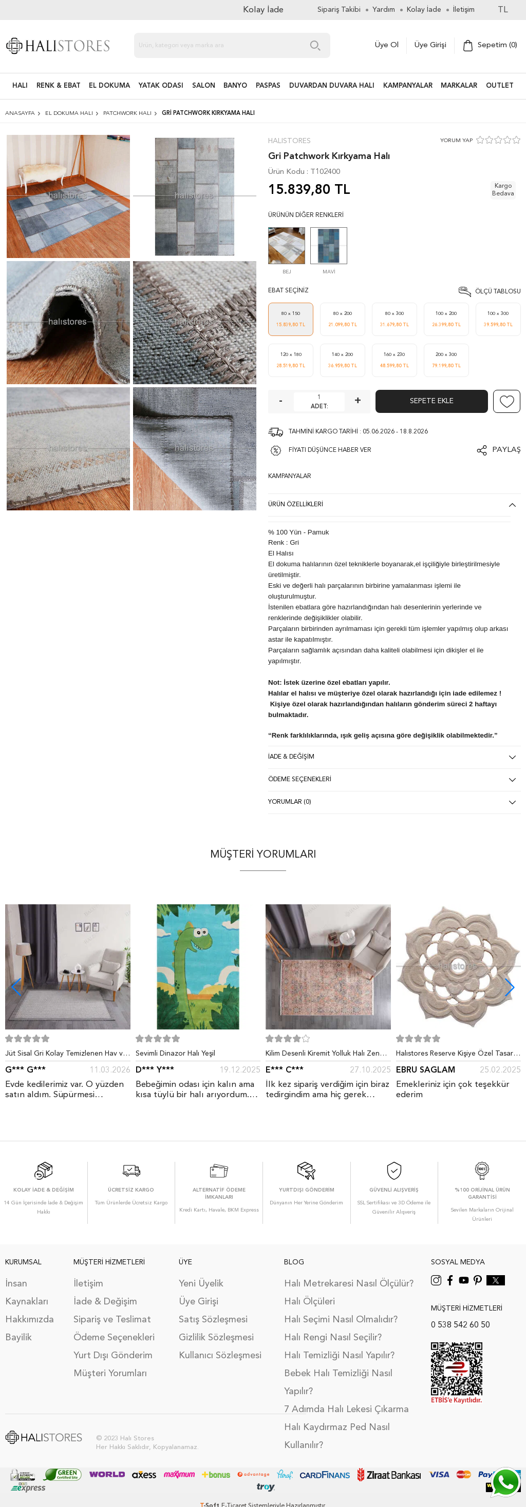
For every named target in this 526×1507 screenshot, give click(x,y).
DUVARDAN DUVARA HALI (331, 86)
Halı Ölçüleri (309, 1301)
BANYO (235, 86)
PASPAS (268, 86)
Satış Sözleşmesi (213, 1319)
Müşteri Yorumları (110, 1373)
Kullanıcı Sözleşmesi (220, 1355)
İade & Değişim (105, 1301)
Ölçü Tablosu (498, 292)
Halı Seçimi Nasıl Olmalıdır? (341, 1319)
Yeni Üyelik (201, 1283)
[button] (510, 987)
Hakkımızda (29, 1319)
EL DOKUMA (109, 86)
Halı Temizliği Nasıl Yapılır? (339, 1355)
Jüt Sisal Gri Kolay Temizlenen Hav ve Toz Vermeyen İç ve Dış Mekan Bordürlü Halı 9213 (66, 1055)
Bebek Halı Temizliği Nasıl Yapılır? (338, 1382)
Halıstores (289, 141)
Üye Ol (387, 45)
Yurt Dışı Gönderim (113, 1355)
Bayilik (18, 1337)
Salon (203, 86)
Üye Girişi (430, 45)
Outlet (500, 86)
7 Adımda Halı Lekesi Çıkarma (346, 1409)
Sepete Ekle (432, 401)
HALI (20, 86)
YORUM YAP (456, 141)
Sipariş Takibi (339, 9)
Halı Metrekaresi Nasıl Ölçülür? (349, 1283)
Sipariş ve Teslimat (112, 1319)
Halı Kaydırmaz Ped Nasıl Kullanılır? (337, 1436)
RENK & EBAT (58, 86)
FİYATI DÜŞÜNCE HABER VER (330, 450)
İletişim (88, 1283)
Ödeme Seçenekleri (114, 1337)
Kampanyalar (408, 86)
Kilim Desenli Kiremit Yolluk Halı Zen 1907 (323, 1055)
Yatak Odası (161, 86)
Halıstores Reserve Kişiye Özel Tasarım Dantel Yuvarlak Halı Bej (458, 1055)
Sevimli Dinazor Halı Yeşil (175, 1053)
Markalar (459, 86)
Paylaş (506, 450)
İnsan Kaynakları (26, 1292)
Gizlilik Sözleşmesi (216, 1337)
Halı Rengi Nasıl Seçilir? (333, 1337)
